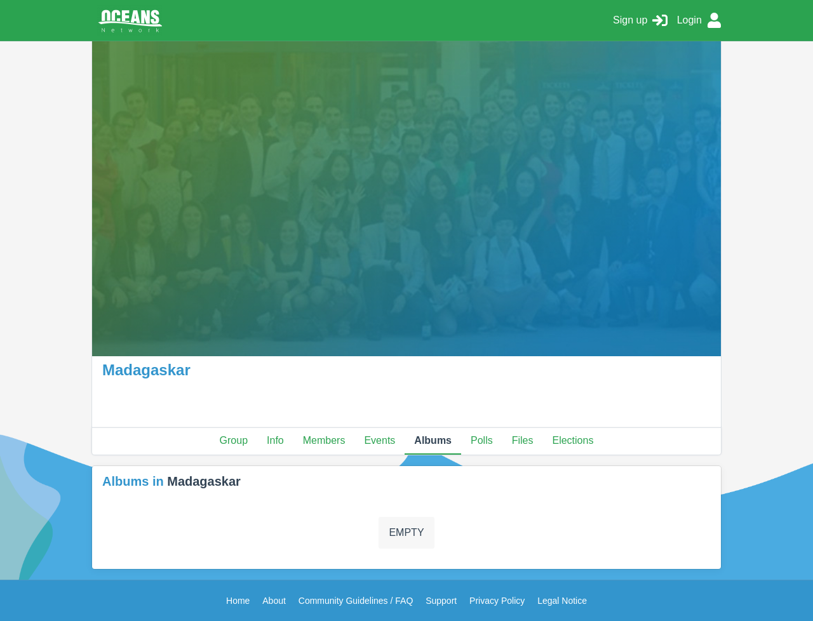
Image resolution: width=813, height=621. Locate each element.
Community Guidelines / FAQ (356, 601)
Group (234, 440)
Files (523, 440)
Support (441, 601)
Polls (482, 440)
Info (275, 440)
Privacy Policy (497, 601)
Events (379, 440)
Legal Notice (562, 601)
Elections (572, 440)
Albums (433, 440)
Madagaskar (204, 481)
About (274, 601)
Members (324, 440)
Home (238, 601)
